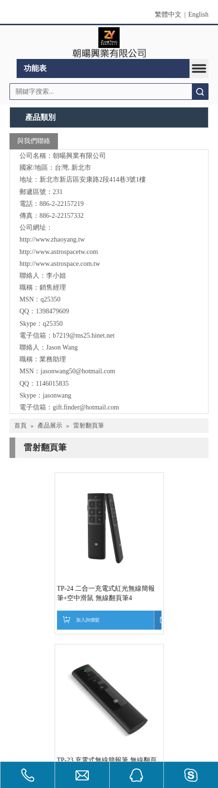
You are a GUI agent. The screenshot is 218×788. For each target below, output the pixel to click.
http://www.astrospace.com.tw (59, 263)
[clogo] (109, 42)
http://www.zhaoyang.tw (52, 239)
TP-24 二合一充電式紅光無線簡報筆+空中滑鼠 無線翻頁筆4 (61, 593)
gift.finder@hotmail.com (86, 407)
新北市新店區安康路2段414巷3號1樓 (92, 179)
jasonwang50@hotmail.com (77, 371)
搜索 (200, 91)
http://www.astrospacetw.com (58, 251)
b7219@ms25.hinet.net (83, 335)
